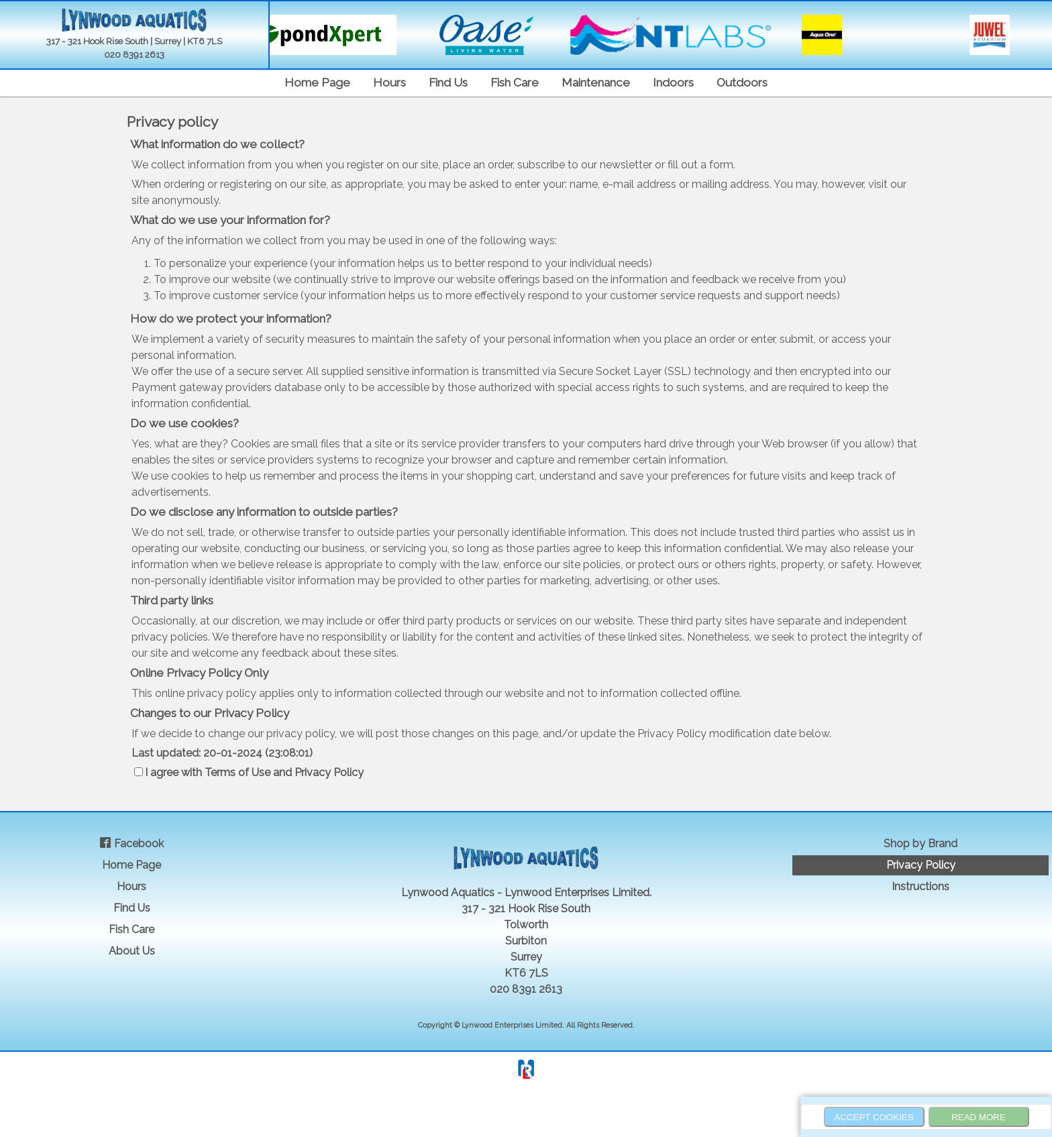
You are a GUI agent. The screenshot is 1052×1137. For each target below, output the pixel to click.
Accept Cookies (873, 1117)
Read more (978, 1117)
